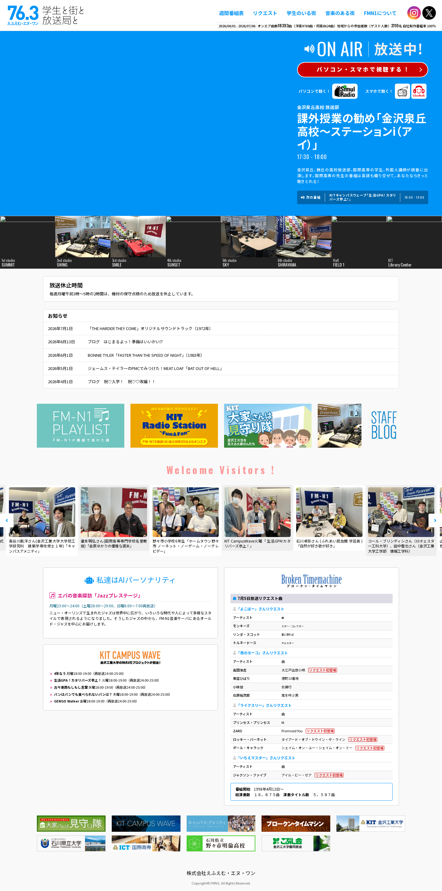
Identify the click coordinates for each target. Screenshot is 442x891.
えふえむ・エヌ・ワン (45, 15)
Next (435, 520)
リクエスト (265, 13)
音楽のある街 (340, 13)
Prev (7, 520)
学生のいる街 (301, 13)
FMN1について (380, 13)
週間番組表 (231, 13)
